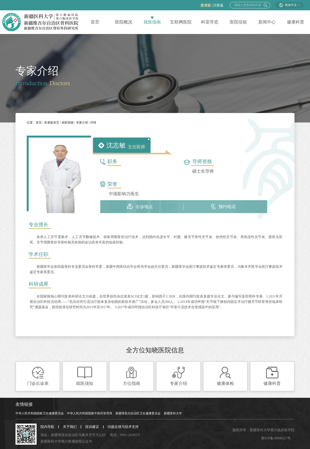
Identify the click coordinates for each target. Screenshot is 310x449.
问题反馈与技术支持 (123, 427)
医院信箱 (238, 22)
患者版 (205, 5)
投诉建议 (92, 427)
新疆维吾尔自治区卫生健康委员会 (138, 413)
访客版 (218, 5)
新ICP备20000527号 (276, 438)
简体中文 (289, 5)
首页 (95, 22)
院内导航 (47, 427)
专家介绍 (81, 122)
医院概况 (123, 22)
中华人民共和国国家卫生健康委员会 (40, 413)
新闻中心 (267, 22)
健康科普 (295, 22)
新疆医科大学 (173, 413)
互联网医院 (181, 22)
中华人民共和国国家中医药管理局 (89, 413)
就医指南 (152, 22)
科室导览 (209, 22)
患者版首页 (51, 122)
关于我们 (70, 427)
